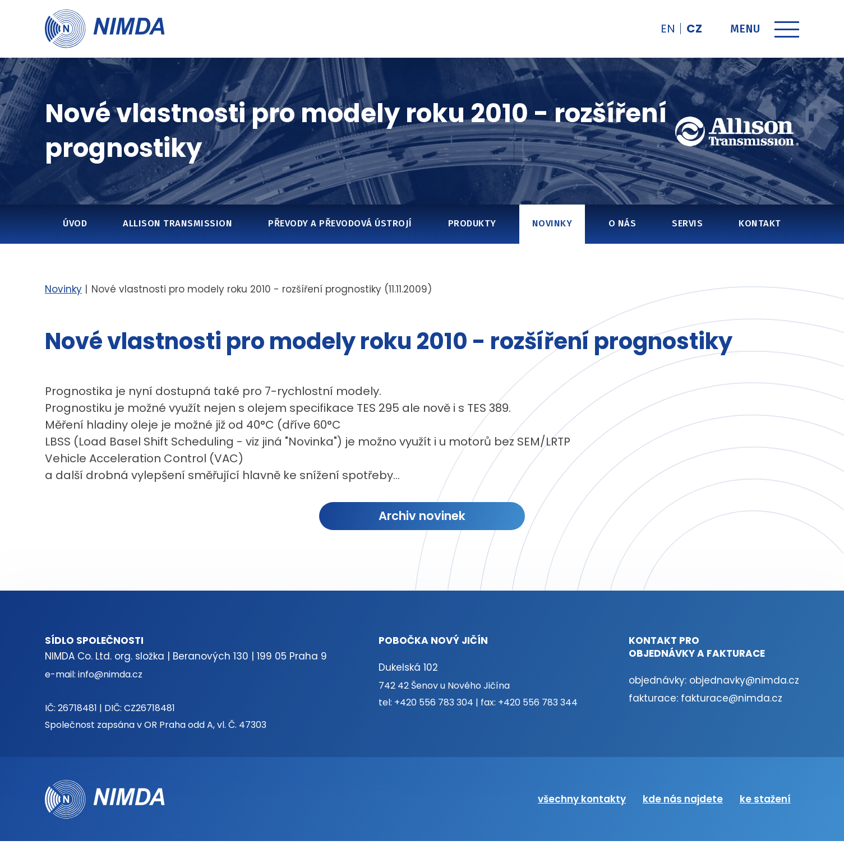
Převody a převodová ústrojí (340, 223)
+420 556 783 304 (433, 702)
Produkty (472, 223)
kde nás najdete (683, 799)
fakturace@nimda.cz (731, 698)
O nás (622, 223)
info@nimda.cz (110, 674)
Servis (687, 223)
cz (694, 28)
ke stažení (765, 799)
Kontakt (760, 223)
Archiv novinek (422, 516)
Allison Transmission (177, 223)
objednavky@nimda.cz (744, 680)
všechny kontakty (582, 799)
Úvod (75, 223)
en (668, 28)
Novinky (552, 223)
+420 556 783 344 (538, 702)
